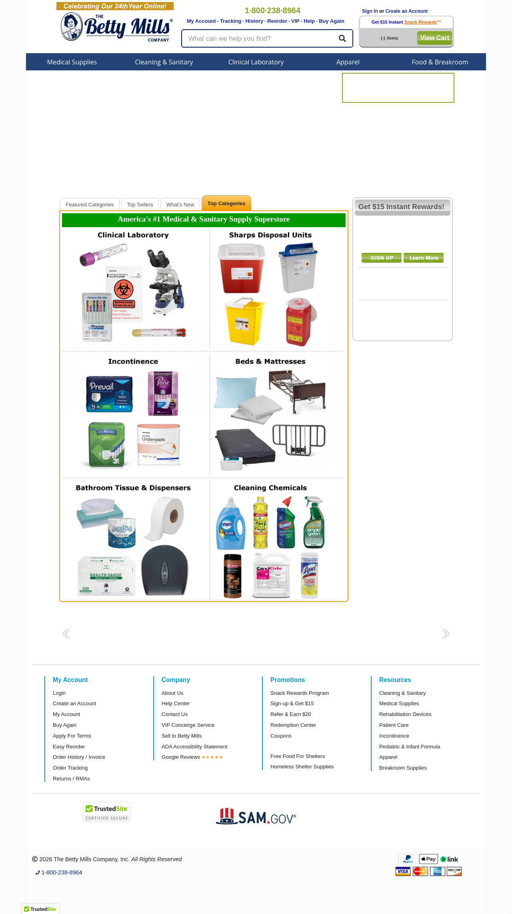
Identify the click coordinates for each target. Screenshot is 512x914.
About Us (172, 693)
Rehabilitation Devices (405, 714)
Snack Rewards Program (299, 693)
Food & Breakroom (440, 62)
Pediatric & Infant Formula (409, 747)
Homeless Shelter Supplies (302, 767)
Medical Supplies (72, 62)
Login (59, 693)
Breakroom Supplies (403, 768)
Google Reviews (181, 757)
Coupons (281, 736)
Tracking (230, 21)
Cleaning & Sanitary (164, 62)
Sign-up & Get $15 (292, 703)
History (254, 21)
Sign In (370, 11)
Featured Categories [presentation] (90, 205)
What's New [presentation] (180, 205)
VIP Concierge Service (188, 725)
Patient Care (393, 725)
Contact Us (175, 714)
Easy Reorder (69, 747)
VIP (295, 21)
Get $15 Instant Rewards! (401, 207)
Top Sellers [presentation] (140, 205)
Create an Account (407, 11)
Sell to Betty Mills (182, 736)
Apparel (348, 62)
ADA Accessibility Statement (195, 747)
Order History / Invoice (79, 757)
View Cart (434, 37)
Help (309, 21)
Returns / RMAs (71, 779)
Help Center (176, 703)
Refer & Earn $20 (290, 714)
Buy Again (331, 21)
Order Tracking (70, 768)
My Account (201, 21)
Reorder (277, 21)
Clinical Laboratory (256, 62)
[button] (65, 636)
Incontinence (394, 736)
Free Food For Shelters (297, 756)
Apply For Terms (72, 736)
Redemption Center (293, 725)
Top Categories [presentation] (227, 203)
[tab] (90, 204)
